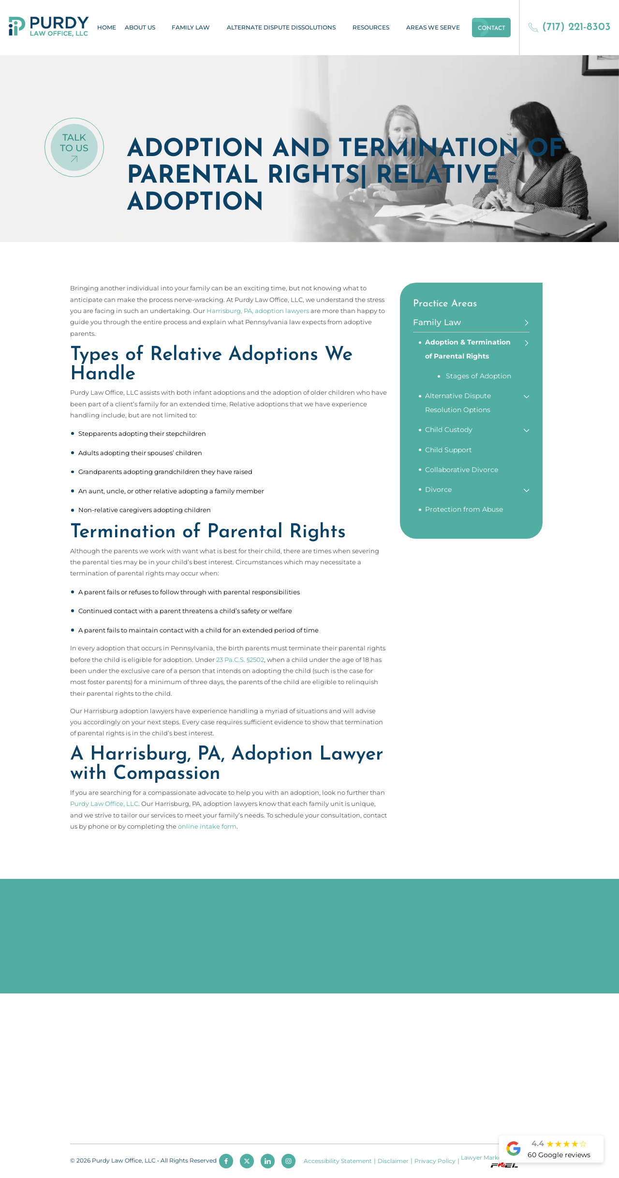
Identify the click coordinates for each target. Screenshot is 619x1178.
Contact (491, 28)
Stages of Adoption (478, 376)
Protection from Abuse (464, 509)
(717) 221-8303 (569, 27)
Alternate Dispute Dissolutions (281, 27)
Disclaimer (393, 1161)
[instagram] (288, 1161)
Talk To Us (74, 143)
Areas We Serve (433, 27)
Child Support (448, 449)
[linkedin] (268, 1161)
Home (106, 27)
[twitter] (247, 1161)
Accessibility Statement (338, 1161)
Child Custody (448, 429)
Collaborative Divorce (461, 469)
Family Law (191, 27)
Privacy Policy (435, 1161)
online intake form (207, 826)
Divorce (438, 489)
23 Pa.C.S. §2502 (240, 659)
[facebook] (226, 1161)
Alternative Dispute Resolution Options (458, 402)
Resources (371, 27)
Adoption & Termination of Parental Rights (468, 349)
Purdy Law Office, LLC (104, 803)
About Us (140, 27)
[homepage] (48, 27)
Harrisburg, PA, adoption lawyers (257, 311)
